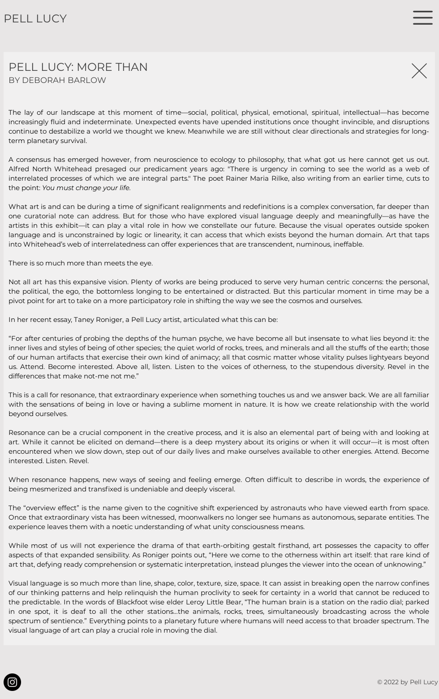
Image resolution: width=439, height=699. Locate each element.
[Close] (419, 70)
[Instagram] (12, 682)
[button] (423, 18)
